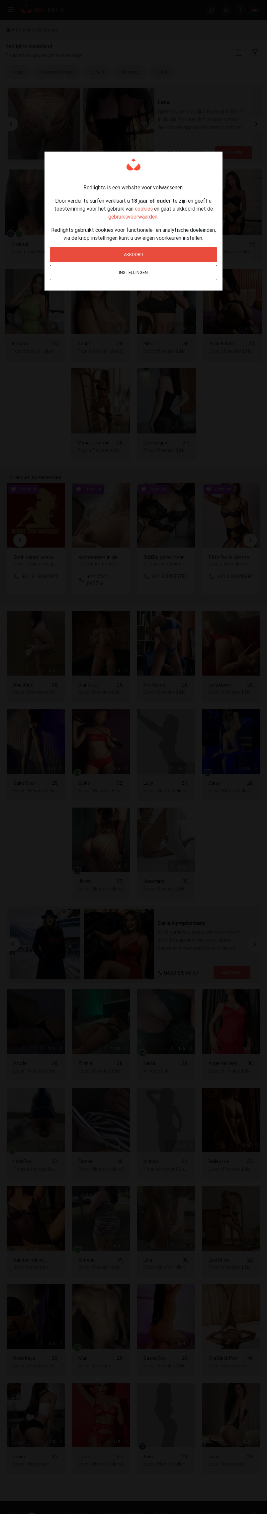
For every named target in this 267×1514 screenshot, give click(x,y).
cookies (144, 208)
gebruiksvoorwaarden (132, 216)
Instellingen (133, 272)
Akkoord (133, 254)
